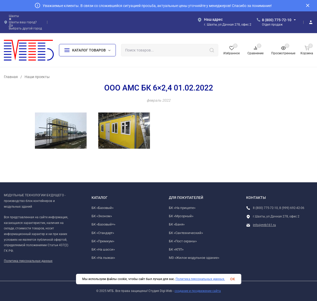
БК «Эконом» (102, 216)
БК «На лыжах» (103, 258)
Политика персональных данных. (200, 279)
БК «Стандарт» (103, 233)
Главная (11, 77)
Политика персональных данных (28, 261)
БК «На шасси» (103, 249)
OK (232, 279)
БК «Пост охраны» (183, 241)
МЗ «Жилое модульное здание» (194, 258)
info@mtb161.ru (264, 225)
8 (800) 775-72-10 (276, 20)
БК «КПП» (176, 249)
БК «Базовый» (103, 208)
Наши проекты (37, 77)
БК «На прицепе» (182, 208)
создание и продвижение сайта (198, 291)
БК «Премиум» (103, 241)
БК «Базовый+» (103, 224)
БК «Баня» (177, 224)
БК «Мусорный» (181, 216)
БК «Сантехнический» (186, 233)
